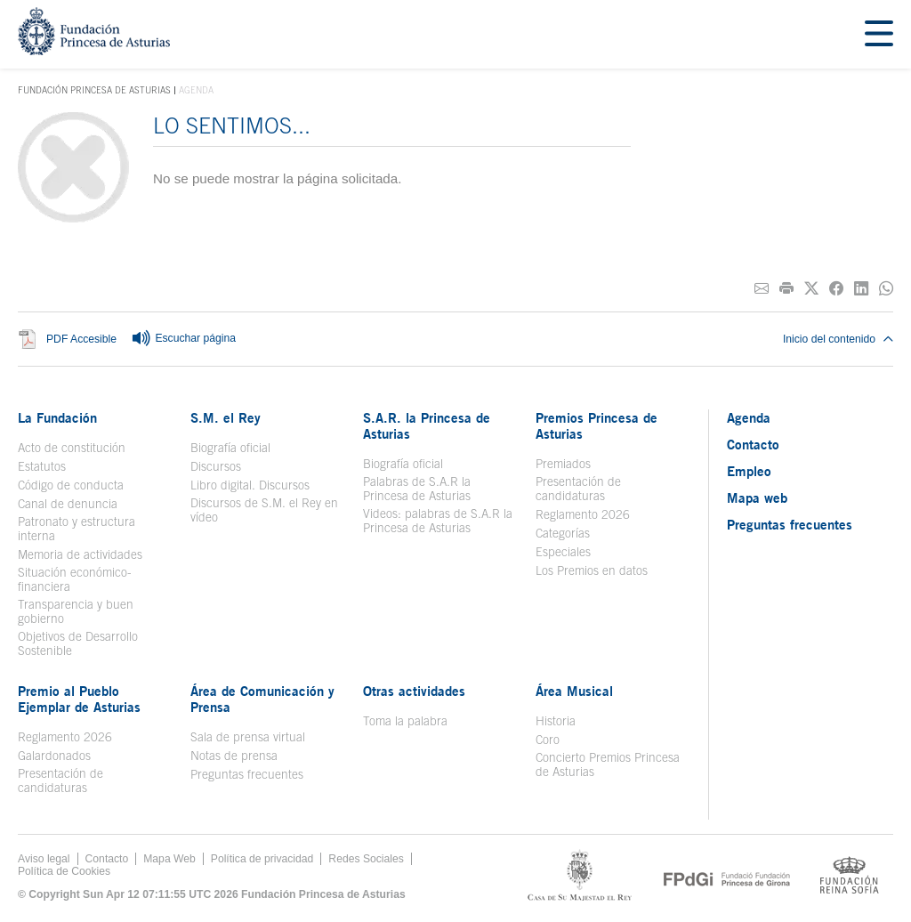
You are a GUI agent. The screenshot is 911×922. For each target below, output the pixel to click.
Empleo (749, 471)
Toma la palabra (405, 721)
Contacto (753, 444)
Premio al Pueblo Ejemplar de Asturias (79, 699)
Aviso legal (44, 859)
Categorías (563, 533)
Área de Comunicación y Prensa (262, 699)
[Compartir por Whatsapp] (886, 288)
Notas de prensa (234, 755)
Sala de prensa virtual (247, 737)
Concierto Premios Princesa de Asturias (608, 764)
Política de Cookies (64, 871)
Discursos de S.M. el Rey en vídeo (264, 510)
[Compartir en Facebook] (836, 288)
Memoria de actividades (80, 554)
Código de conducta (71, 485)
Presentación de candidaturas (578, 488)
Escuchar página (183, 339)
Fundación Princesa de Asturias (94, 91)
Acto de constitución (71, 448)
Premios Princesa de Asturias (596, 425)
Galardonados (54, 755)
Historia (556, 721)
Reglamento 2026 (583, 514)
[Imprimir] (786, 288)
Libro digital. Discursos (250, 485)
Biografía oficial (230, 448)
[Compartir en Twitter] (811, 288)
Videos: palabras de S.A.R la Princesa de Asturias (437, 520)
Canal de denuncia (67, 504)
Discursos (215, 466)
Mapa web (757, 497)
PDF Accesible (81, 339)
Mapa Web (169, 859)
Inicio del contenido (838, 339)
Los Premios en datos (592, 570)
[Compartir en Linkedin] (861, 288)
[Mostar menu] (879, 34)
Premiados (563, 464)
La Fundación (57, 417)
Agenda (748, 417)
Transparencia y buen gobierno (75, 611)
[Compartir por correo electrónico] (761, 288)
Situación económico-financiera (75, 579)
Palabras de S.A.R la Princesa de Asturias (417, 488)
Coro (548, 739)
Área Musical (574, 691)
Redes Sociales (365, 859)
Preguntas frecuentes (246, 774)
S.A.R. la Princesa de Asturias (426, 425)
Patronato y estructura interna (76, 528)
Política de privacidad (262, 859)
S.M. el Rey (225, 417)
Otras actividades (414, 691)
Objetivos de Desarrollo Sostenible (78, 643)
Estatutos (42, 466)
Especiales (563, 552)
